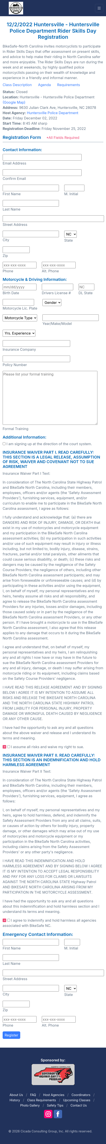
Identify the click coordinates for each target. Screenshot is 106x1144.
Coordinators (80, 1095)
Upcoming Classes (76, 1100)
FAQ (33, 1095)
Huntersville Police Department (52, 113)
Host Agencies (53, 1095)
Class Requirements (41, 1100)
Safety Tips (55, 1105)
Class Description (17, 85)
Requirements (68, 85)
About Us (16, 1095)
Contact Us (79, 1105)
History (14, 1100)
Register (11, 1035)
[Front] (16, 8)
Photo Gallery (30, 1105)
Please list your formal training (50, 398)
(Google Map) (14, 102)
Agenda (44, 85)
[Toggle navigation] (99, 8)
